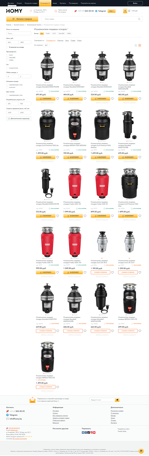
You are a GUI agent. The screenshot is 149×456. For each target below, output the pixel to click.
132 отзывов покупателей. (19, 439)
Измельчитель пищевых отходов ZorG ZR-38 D (99, 262)
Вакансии (56, 423)
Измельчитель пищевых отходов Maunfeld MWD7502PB (44, 87)
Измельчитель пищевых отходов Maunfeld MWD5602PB (71, 319)
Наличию (60, 40)
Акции (113, 419)
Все (42, 33)
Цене (67, 40)
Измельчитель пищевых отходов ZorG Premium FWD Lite (47, 144)
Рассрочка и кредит (117, 411)
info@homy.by (16, 419)
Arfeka (11, 60)
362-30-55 (86, 11)
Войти (135, 3)
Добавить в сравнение (47, 102)
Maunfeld (12, 57)
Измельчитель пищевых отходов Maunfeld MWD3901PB (44, 204)
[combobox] (46, 45)
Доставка (56, 411)
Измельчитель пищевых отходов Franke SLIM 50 (99, 203)
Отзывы (113, 421)
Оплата (55, 414)
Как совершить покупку (60, 416)
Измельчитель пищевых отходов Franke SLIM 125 (72, 203)
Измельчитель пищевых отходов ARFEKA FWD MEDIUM (71, 145)
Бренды (113, 416)
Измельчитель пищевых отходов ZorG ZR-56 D (126, 262)
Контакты (114, 423)
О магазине (115, 414)
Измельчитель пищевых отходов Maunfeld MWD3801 (74, 86)
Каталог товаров (22, 18)
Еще (111, 11)
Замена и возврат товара (61, 419)
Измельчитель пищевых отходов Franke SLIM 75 (44, 262)
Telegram (102, 11)
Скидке (73, 40)
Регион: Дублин (12, 6)
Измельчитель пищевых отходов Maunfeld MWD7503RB (126, 145)
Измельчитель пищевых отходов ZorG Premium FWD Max (128, 204)
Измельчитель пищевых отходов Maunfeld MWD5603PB (99, 319)
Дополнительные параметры (18, 118)
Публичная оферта (59, 421)
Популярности (51, 40)
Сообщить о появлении (100, 272)
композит (12, 87)
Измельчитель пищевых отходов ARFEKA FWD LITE (127, 318)
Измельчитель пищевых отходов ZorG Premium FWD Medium (101, 145)
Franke (48, 33)
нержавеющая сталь (15, 85)
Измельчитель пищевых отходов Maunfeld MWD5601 (101, 86)
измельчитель (13, 68)
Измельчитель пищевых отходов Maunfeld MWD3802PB (126, 87)
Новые (79, 40)
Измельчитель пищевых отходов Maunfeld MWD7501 (46, 318)
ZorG (11, 55)
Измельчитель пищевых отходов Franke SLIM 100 (72, 262)
